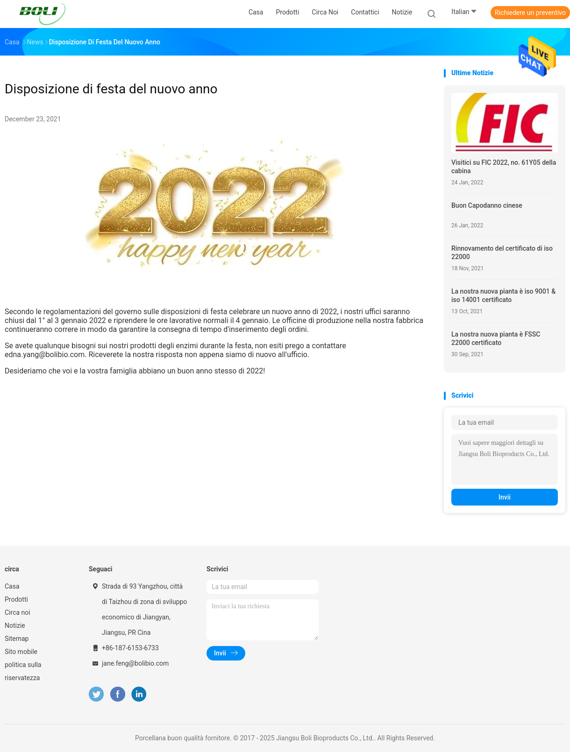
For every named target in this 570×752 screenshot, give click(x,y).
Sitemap (16, 638)
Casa (12, 586)
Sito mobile (21, 651)
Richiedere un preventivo (530, 12)
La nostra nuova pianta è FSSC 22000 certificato (495, 338)
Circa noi (17, 612)
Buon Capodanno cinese (486, 205)
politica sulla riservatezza (23, 671)
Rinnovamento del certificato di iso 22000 (502, 252)
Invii (505, 497)
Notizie (15, 625)
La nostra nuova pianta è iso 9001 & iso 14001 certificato (503, 295)
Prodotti (16, 599)
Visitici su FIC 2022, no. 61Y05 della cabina (503, 167)
